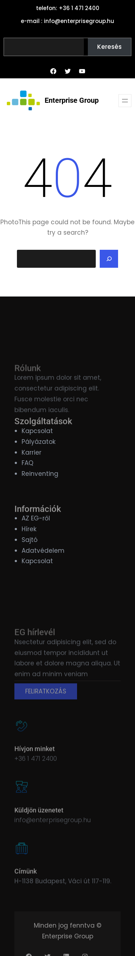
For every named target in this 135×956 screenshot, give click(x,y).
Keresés (109, 46)
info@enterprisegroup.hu (52, 826)
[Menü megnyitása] (124, 100)
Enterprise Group (72, 100)
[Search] (109, 259)
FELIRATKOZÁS (45, 703)
